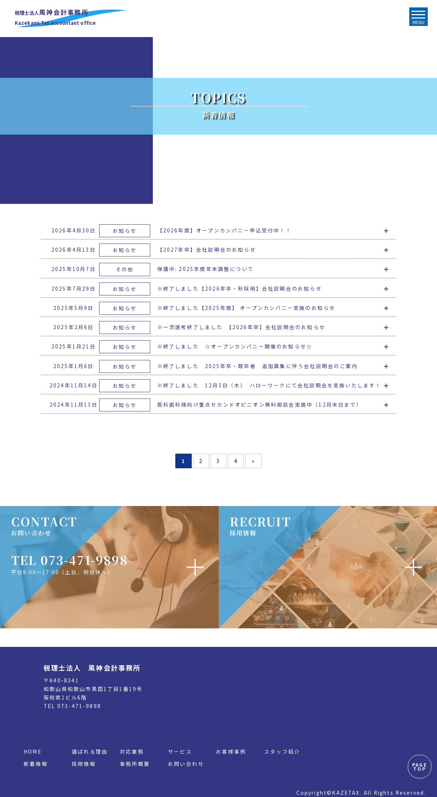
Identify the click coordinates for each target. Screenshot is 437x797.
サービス (180, 751)
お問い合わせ (186, 763)
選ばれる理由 (90, 751)
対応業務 (132, 751)
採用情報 (84, 763)
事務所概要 (135, 763)
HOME (32, 751)
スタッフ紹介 (282, 751)
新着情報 (36, 763)
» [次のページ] (253, 460)
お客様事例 (231, 751)
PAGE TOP (419, 766)
